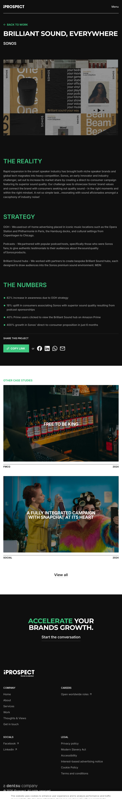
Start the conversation (61, 637)
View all (61, 575)
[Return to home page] (14, 6)
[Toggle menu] (115, 6)
